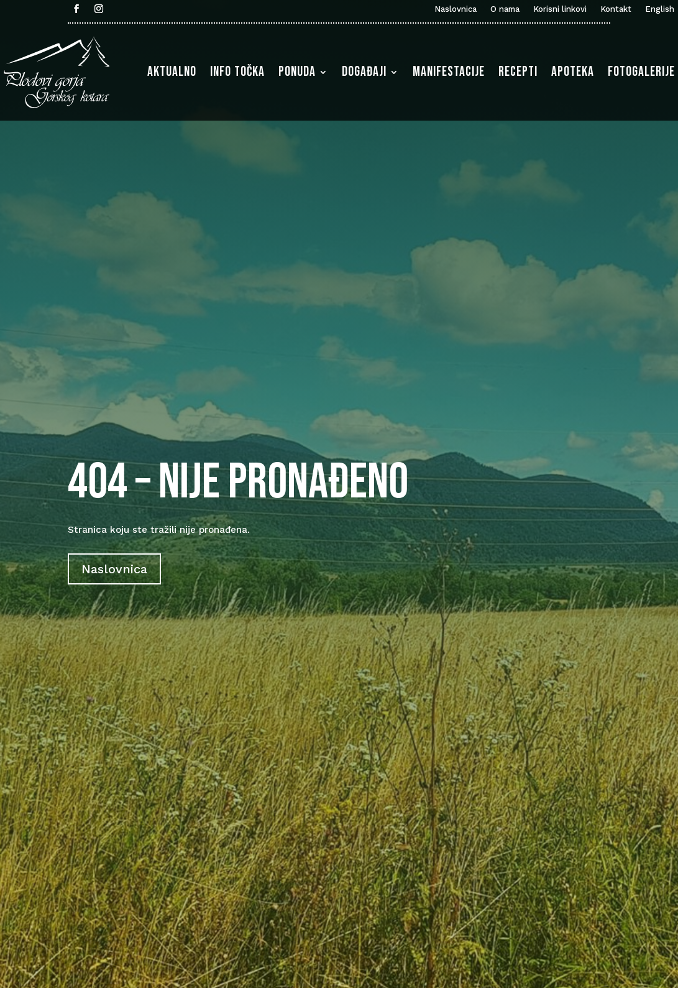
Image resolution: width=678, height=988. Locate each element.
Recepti (518, 71)
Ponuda (297, 71)
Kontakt (615, 9)
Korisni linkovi (560, 9)
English (659, 9)
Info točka (237, 71)
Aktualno (171, 71)
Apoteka (572, 71)
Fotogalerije (641, 71)
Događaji (364, 71)
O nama (505, 9)
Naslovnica (455, 9)
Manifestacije (449, 71)
